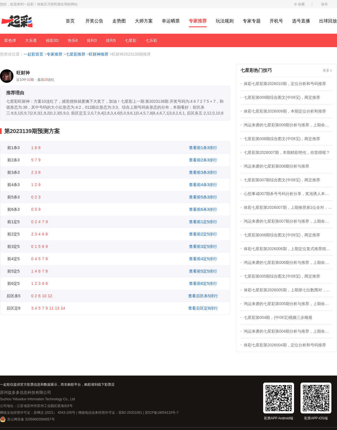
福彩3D (52, 40)
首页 (70, 21)
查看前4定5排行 (203, 259)
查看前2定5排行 (203, 234)
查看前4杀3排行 (203, 184)
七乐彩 (151, 40)
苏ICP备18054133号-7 (162, 413)
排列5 (111, 40)
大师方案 (144, 21)
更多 (326, 70)
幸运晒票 (171, 21)
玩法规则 (225, 21)
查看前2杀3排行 (203, 160)
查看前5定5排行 (203, 271)
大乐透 (31, 40)
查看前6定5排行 (203, 283)
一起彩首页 (33, 54)
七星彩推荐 (75, 54)
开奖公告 (94, 21)
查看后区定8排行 (203, 308)
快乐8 (73, 40)
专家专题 (252, 21)
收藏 (301, 4)
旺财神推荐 (98, 54)
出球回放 (328, 21)
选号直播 (301, 21)
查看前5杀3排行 (203, 197)
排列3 (92, 40)
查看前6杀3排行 (203, 209)
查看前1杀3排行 (203, 147)
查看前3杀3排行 (203, 172)
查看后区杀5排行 (203, 296)
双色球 (10, 40)
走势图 (119, 21)
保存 (324, 4)
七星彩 (130, 40)
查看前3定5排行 (203, 246)
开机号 (276, 21)
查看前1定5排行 (203, 221)
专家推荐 (198, 21)
